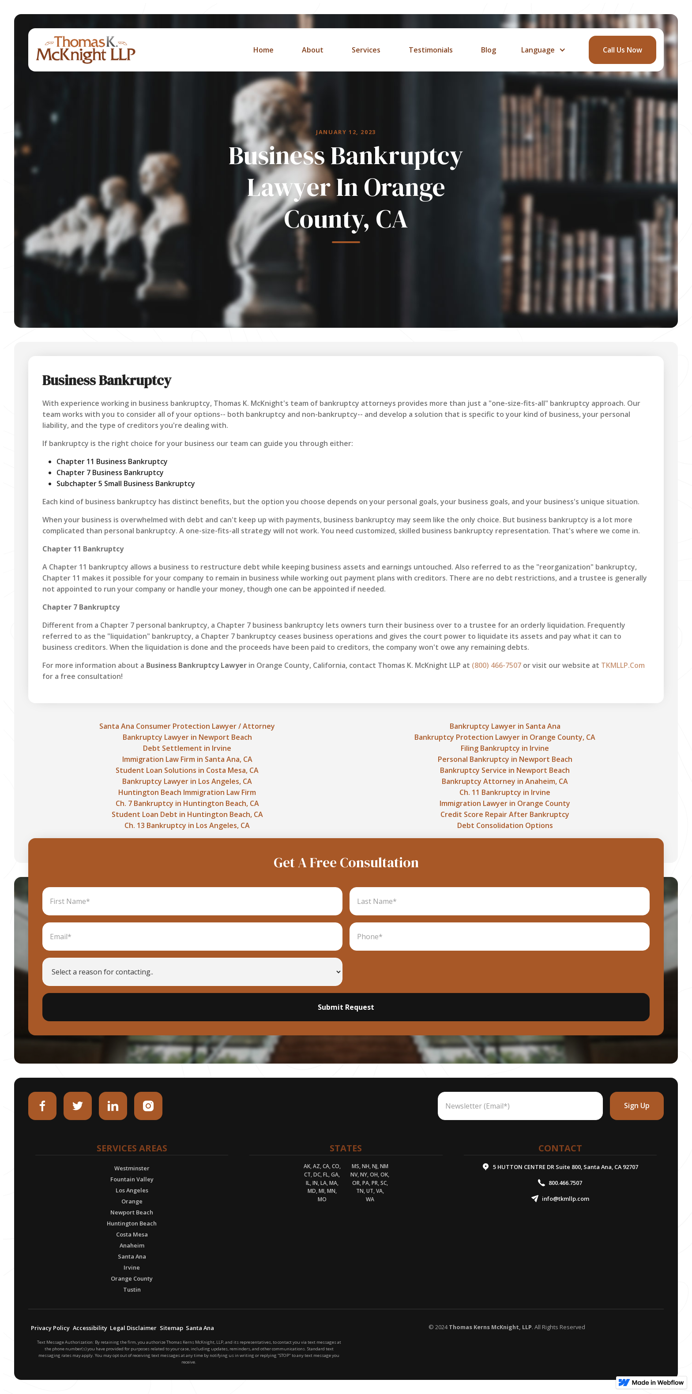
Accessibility (90, 1328)
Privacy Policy (50, 1328)
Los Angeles (132, 1190)
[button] (542, 49)
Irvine (132, 1267)
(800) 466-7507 (496, 665)
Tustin (132, 1289)
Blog (488, 50)
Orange (132, 1201)
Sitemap (171, 1328)
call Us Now (622, 50)
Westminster (132, 1168)
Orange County (132, 1278)
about (312, 50)
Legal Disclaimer (133, 1328)
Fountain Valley (132, 1179)
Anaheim (132, 1245)
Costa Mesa (132, 1234)
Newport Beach (131, 1212)
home (263, 50)
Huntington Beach (132, 1223)
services (366, 50)
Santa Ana (132, 1256)
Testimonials (431, 50)
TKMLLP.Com (623, 665)
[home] (85, 50)
